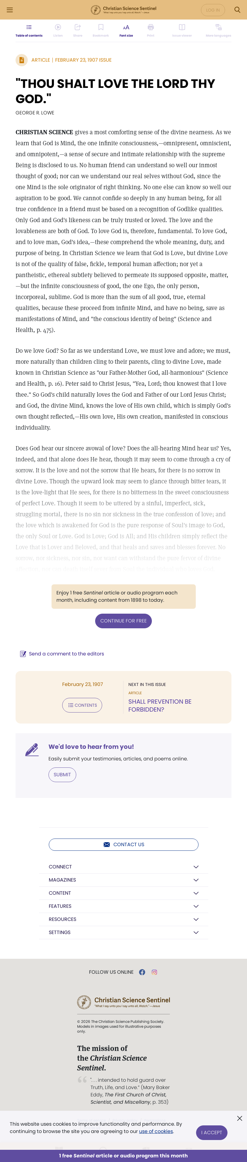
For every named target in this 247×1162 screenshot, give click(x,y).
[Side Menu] (9, 9)
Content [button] (60, 893)
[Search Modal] (237, 9)
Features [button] (60, 906)
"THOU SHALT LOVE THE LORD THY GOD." (115, 91)
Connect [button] (60, 866)
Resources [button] (62, 919)
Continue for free (123, 620)
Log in (213, 10)
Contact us (123, 844)
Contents (82, 705)
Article (40, 59)
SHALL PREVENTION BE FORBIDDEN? (160, 705)
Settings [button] (59, 932)
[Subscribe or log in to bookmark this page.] (107, 41)
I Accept (211, 1127)
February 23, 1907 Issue (83, 59)
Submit (62, 774)
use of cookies (156, 1131)
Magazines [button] (62, 879)
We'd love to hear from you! (91, 746)
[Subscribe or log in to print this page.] (156, 41)
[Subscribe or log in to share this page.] (83, 41)
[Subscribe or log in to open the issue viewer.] (180, 41)
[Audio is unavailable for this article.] (62, 41)
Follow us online (111, 972)
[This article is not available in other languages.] (215, 41)
